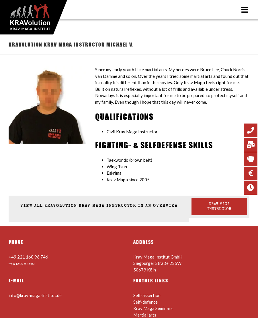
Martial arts (144, 314)
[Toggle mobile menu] (245, 10)
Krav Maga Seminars (153, 308)
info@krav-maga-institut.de (35, 295)
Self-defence (145, 301)
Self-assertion (147, 295)
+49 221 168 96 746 (28, 256)
